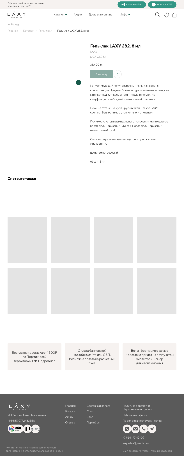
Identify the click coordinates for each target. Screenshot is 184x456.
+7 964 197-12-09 (133, 437)
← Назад (13, 24)
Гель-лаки (45, 30)
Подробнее (46, 361)
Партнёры (93, 422)
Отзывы (70, 422)
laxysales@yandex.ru (136, 443)
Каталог (59, 14)
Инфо (123, 14)
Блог (90, 417)
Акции (78, 14)
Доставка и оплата (100, 14)
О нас (90, 411)
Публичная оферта (135, 415)
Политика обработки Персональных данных (138, 407)
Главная (13, 30)
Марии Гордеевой (161, 450)
